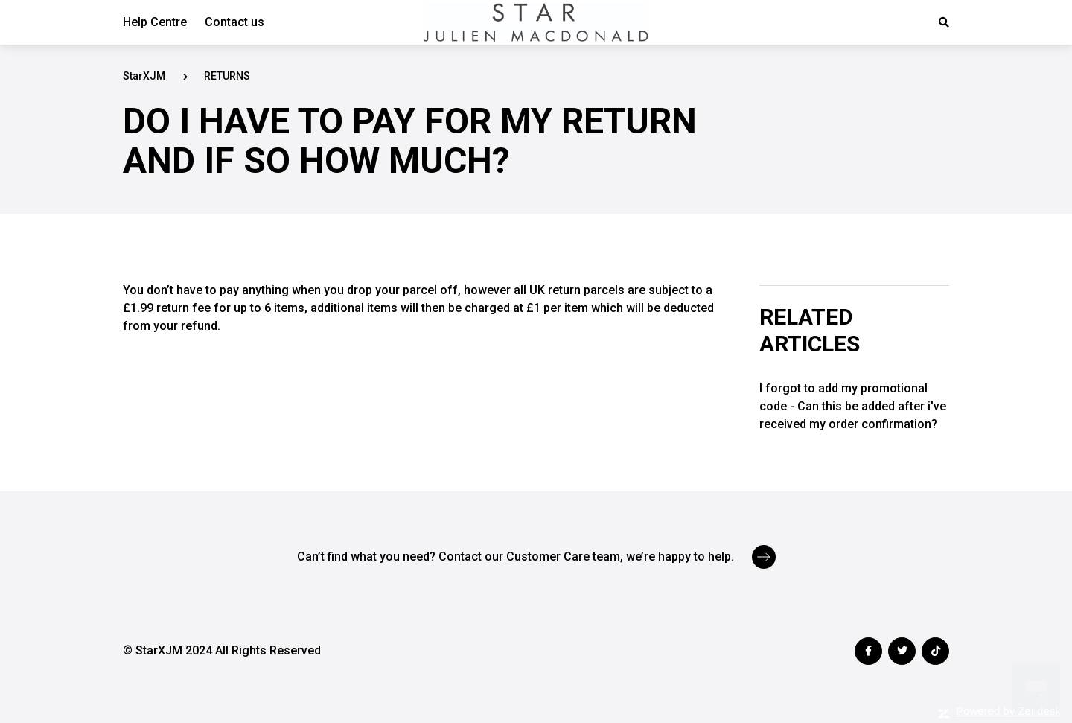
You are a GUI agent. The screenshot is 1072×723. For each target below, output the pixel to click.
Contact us (234, 22)
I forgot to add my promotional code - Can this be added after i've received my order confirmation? (852, 406)
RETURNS (227, 76)
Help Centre (155, 22)
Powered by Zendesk (1008, 710)
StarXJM (144, 76)
